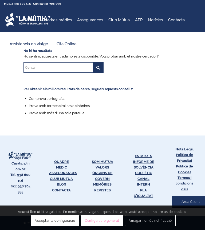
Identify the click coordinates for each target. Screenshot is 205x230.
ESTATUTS (143, 156)
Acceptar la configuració (55, 221)
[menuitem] (10, 20)
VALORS (102, 167)
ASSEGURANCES (63, 173)
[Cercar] (63, 67)
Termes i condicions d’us (184, 183)
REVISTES (102, 190)
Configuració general (102, 221)
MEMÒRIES (102, 184)
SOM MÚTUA (102, 162)
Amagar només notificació (150, 221)
